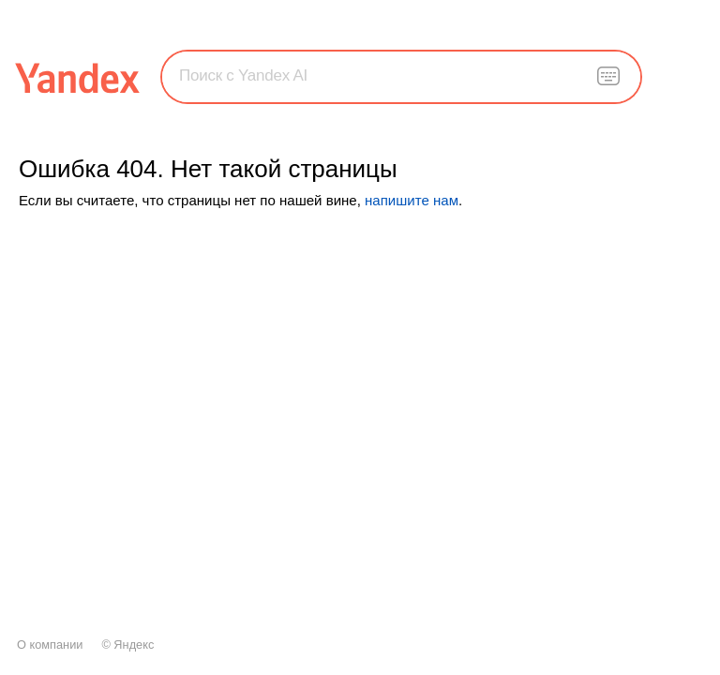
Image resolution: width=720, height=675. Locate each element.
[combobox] (401, 76)
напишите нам (411, 200)
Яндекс (133, 645)
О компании (49, 645)
